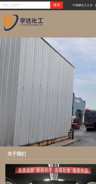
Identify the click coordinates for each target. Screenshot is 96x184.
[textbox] (25, 5)
